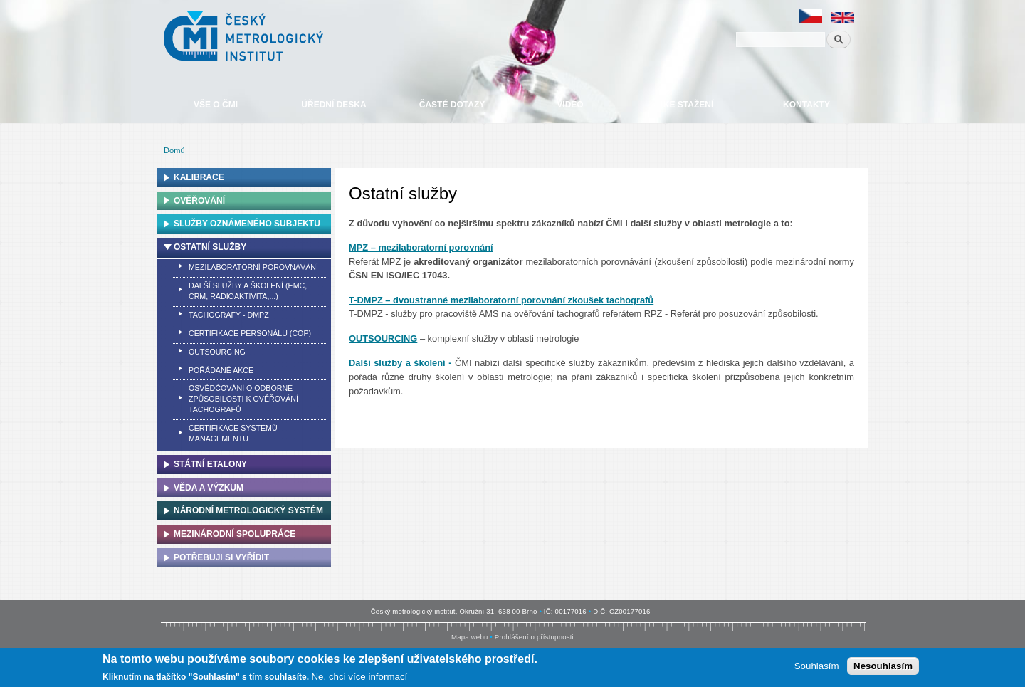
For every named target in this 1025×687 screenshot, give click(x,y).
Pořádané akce (221, 370)
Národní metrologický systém (248, 510)
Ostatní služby (210, 247)
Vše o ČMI (216, 105)
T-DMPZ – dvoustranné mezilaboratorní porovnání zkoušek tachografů (501, 300)
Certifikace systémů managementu (233, 433)
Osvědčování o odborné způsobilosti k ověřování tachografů (243, 399)
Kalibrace (199, 177)
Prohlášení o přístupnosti (534, 637)
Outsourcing (217, 351)
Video (570, 105)
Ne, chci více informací (359, 677)
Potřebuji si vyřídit (221, 557)
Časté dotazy (452, 105)
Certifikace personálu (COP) (250, 333)
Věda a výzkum (208, 488)
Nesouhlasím (883, 666)
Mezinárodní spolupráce (234, 534)
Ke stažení (688, 105)
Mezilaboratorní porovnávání (253, 267)
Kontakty (806, 105)
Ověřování (199, 201)
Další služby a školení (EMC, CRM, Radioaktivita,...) (248, 290)
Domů (174, 150)
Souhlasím (816, 666)
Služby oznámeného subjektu (247, 224)
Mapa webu (469, 637)
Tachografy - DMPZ (229, 314)
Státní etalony (210, 464)
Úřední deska (333, 105)
